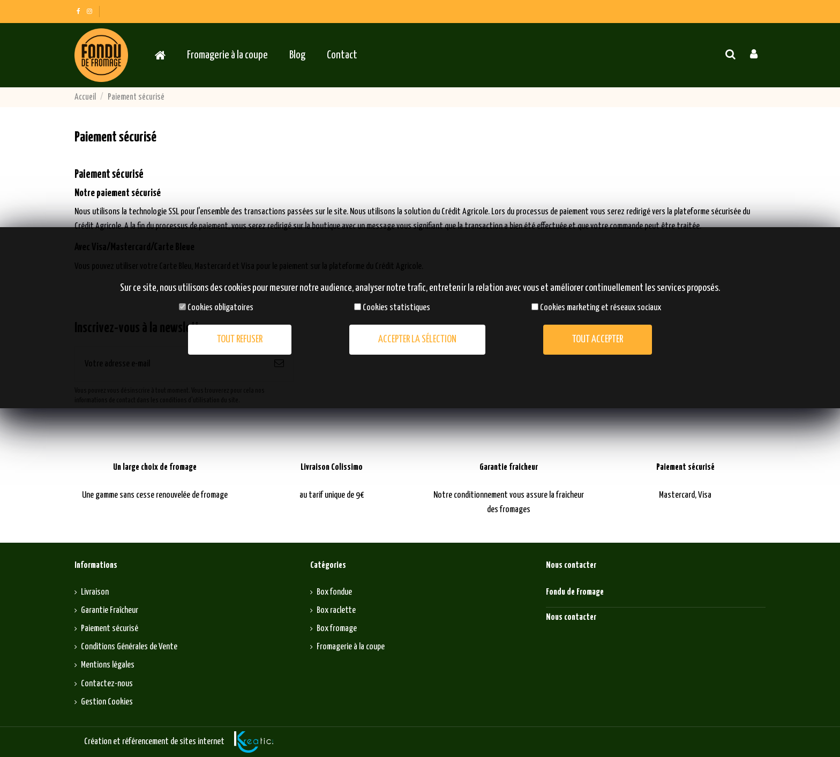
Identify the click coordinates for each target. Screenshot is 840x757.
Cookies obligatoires (220, 307)
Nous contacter (571, 617)
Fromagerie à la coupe (351, 646)
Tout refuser (239, 339)
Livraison (95, 592)
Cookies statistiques (396, 307)
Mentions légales (107, 665)
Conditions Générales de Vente (129, 646)
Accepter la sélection (417, 339)
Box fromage (337, 628)
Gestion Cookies (107, 702)
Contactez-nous (107, 683)
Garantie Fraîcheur (109, 610)
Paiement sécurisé (109, 628)
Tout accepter (597, 339)
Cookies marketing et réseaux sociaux (600, 307)
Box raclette (336, 610)
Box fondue (334, 592)
